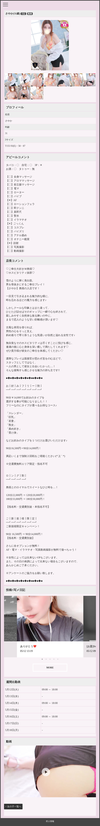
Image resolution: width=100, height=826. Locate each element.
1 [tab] (42, 659)
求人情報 (50, 821)
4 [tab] (54, 659)
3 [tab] (50, 659)
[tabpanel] (50, 626)
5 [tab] (58, 659)
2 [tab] (46, 659)
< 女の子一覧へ (13, 806)
